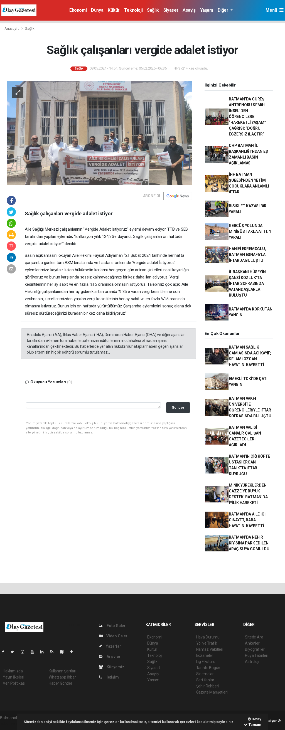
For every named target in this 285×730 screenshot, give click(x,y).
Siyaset (170, 10)
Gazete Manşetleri (212, 692)
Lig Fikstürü (205, 661)
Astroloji (252, 661)
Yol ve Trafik (206, 643)
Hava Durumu (208, 637)
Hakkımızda (13, 671)
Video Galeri (113, 636)
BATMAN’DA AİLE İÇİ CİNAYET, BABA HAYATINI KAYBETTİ (247, 520)
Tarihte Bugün (208, 667)
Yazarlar (110, 646)
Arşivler (109, 656)
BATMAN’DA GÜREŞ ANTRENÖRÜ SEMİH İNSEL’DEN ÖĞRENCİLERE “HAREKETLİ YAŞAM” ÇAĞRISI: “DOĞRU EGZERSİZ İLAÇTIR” (247, 116)
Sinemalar (205, 674)
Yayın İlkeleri (13, 677)
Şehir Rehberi (207, 686)
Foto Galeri (113, 625)
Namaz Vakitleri (209, 649)
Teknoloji (133, 10)
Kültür (114, 10)
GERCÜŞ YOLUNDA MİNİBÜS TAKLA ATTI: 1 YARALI (250, 231)
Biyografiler (255, 649)
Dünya (97, 10)
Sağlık (153, 10)
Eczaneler (204, 655)
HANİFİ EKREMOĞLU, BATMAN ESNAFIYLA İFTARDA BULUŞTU (247, 254)
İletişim (109, 677)
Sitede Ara (254, 637)
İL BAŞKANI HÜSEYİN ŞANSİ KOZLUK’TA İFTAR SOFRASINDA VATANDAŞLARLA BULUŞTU (247, 283)
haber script (10, 723)
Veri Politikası (14, 683)
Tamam (252, 724)
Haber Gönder (60, 683)
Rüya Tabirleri (256, 655)
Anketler (252, 643)
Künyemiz (111, 667)
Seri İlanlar (205, 680)
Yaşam (206, 10)
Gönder (178, 407)
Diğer (224, 10)
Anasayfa (12, 28)
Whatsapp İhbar (62, 677)
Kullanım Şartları (62, 671)
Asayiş (189, 10)
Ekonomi (78, 10)
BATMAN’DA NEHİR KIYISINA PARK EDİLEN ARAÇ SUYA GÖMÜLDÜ (249, 543)
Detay (254, 719)
